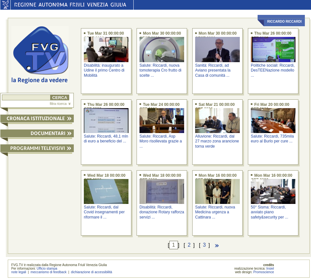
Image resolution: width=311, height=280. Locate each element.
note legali (18, 272)
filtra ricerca (60, 104)
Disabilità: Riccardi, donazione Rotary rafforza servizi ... (161, 212)
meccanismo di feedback (49, 272)
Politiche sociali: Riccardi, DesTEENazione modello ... (272, 70)
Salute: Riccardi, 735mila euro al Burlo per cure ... (272, 138)
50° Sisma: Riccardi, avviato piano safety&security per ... (269, 212)
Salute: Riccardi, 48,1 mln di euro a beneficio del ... (106, 138)
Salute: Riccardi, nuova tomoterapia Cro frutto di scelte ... (160, 70)
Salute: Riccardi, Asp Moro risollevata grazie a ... (160, 141)
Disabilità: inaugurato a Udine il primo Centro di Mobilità (104, 70)
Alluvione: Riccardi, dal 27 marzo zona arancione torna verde (217, 141)
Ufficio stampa (47, 268)
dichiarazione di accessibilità (91, 272)
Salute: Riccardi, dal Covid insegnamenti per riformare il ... (104, 212)
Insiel (270, 268)
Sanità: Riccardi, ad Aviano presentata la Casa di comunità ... (212, 70)
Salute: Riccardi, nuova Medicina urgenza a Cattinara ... (215, 212)
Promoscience (263, 272)
